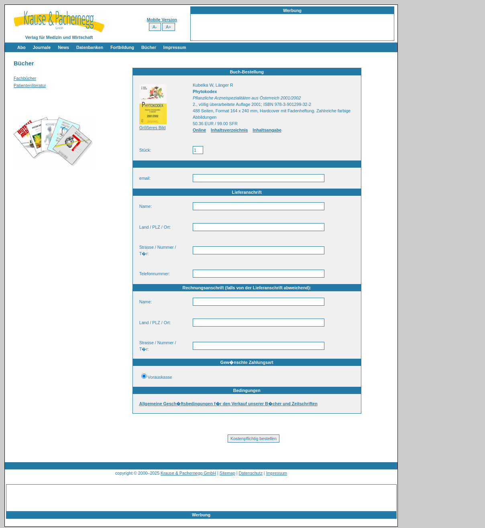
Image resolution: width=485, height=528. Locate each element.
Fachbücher (25, 78)
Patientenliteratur (30, 85)
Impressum (174, 47)
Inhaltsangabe (267, 130)
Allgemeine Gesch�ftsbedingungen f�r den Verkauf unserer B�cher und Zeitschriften (228, 403)
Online (199, 130)
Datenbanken (89, 47)
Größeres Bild (152, 127)
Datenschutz (251, 473)
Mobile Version (162, 19)
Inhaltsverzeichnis (229, 130)
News (63, 47)
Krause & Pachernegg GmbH (188, 473)
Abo (21, 47)
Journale (42, 47)
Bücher (148, 47)
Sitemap (227, 473)
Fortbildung (122, 47)
